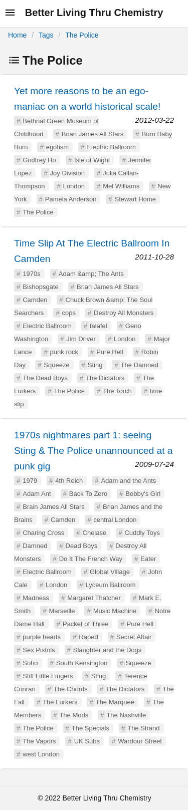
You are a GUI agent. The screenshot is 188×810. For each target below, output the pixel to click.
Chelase (95, 532)
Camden (35, 300)
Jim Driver (81, 339)
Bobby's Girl (142, 493)
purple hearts (42, 637)
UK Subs (87, 741)
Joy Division (67, 173)
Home (17, 35)
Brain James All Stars (54, 506)
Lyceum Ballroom (111, 585)
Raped (88, 637)
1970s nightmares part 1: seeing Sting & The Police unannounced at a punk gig (93, 450)
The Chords (71, 689)
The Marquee (115, 702)
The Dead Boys (45, 378)
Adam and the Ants (128, 480)
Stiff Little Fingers (48, 676)
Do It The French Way (90, 559)
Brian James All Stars (93, 134)
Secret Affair (134, 637)
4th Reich (69, 480)
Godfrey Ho (39, 160)
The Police (81, 35)
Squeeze (56, 365)
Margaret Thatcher (94, 598)
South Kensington (82, 663)
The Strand (143, 728)
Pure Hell (109, 352)
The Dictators (105, 378)
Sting (95, 365)
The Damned (139, 365)
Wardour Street (140, 741)
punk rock (64, 352)
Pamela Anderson (71, 199)
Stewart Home (135, 199)
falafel (98, 326)
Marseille (62, 611)
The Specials (90, 728)
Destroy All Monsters (123, 313)
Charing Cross (43, 532)
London (74, 186)
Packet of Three (86, 624)
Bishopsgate (41, 287)
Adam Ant (37, 493)
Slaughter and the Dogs (107, 650)
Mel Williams (121, 186)
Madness (36, 598)
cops (68, 313)
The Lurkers (60, 702)
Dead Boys (82, 546)
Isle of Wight (92, 160)
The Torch (117, 391)
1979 (30, 480)
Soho (30, 663)
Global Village (110, 572)
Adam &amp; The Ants (91, 274)
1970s (31, 274)
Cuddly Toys (142, 532)
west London (41, 754)
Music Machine (115, 611)
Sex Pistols (39, 650)
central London (114, 519)
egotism (57, 147)
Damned (35, 546)
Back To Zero (88, 493)
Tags (46, 35)
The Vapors (39, 741)
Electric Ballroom (111, 147)
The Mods (73, 715)
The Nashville (126, 715)
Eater (148, 559)
